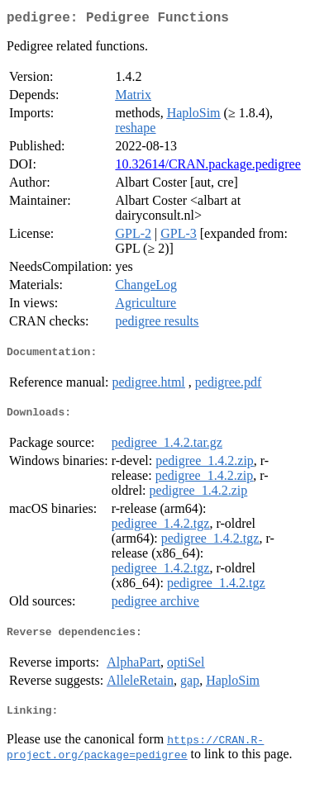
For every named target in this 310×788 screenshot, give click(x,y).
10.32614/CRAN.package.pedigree (207, 167)
